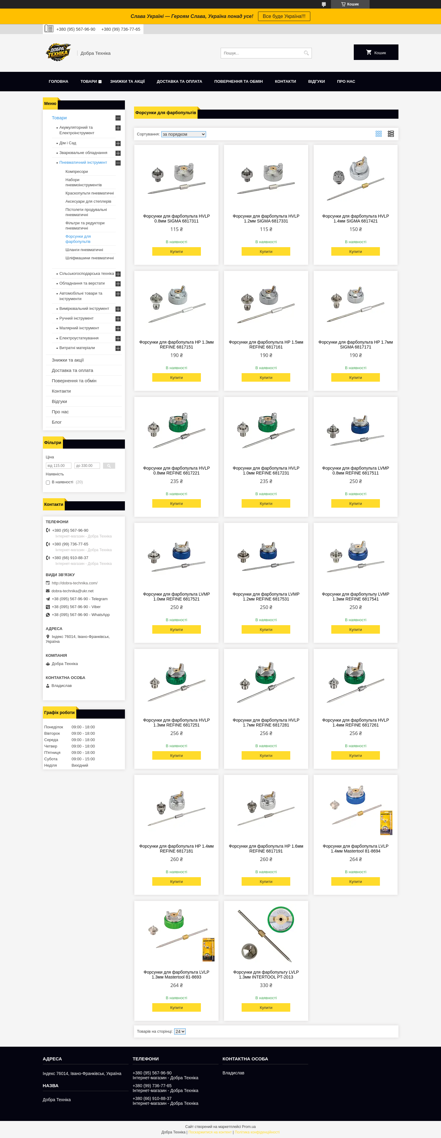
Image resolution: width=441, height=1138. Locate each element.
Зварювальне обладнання (84, 152)
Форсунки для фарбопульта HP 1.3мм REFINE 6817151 (176, 344)
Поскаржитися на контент (210, 1132)
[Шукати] (306, 53)
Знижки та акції (127, 81)
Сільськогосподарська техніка (87, 273)
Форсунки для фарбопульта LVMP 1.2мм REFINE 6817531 (266, 596)
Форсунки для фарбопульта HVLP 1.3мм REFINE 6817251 (176, 722)
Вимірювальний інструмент (84, 308)
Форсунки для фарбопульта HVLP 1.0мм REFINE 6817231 (266, 470)
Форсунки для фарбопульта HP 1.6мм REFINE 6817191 (266, 848)
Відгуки (316, 81)
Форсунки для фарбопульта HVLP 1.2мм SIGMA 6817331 (266, 218)
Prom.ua (249, 1127)
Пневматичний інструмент (83, 162)
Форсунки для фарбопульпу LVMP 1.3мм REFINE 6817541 (355, 596)
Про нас (346, 81)
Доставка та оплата (179, 81)
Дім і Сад (68, 143)
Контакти (285, 81)
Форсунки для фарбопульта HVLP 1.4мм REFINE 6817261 (355, 722)
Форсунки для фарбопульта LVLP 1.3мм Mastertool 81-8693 (176, 974)
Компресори (77, 171)
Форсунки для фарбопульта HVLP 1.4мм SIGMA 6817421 (355, 218)
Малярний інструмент (79, 328)
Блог (57, 422)
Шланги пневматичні (84, 249)
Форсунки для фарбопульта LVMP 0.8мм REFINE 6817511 (355, 470)
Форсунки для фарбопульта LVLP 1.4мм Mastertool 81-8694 (355, 848)
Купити (176, 251)
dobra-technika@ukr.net (73, 591)
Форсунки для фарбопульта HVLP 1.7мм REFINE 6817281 (266, 722)
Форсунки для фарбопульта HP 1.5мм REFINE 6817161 (266, 344)
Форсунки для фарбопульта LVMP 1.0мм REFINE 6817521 (176, 596)
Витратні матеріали (77, 347)
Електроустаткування (79, 338)
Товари (89, 81)
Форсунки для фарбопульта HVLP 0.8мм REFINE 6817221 (176, 470)
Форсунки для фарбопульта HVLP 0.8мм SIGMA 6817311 (176, 218)
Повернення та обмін (238, 81)
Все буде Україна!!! (284, 16)
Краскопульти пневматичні (90, 193)
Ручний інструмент (77, 318)
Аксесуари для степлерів (89, 201)
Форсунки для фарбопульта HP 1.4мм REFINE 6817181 (176, 848)
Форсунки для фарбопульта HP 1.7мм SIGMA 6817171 (356, 344)
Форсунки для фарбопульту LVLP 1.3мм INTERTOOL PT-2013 (266, 974)
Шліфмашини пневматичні (90, 258)
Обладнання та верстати (82, 283)
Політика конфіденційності (257, 1132)
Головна (58, 81)
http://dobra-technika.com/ (75, 583)
